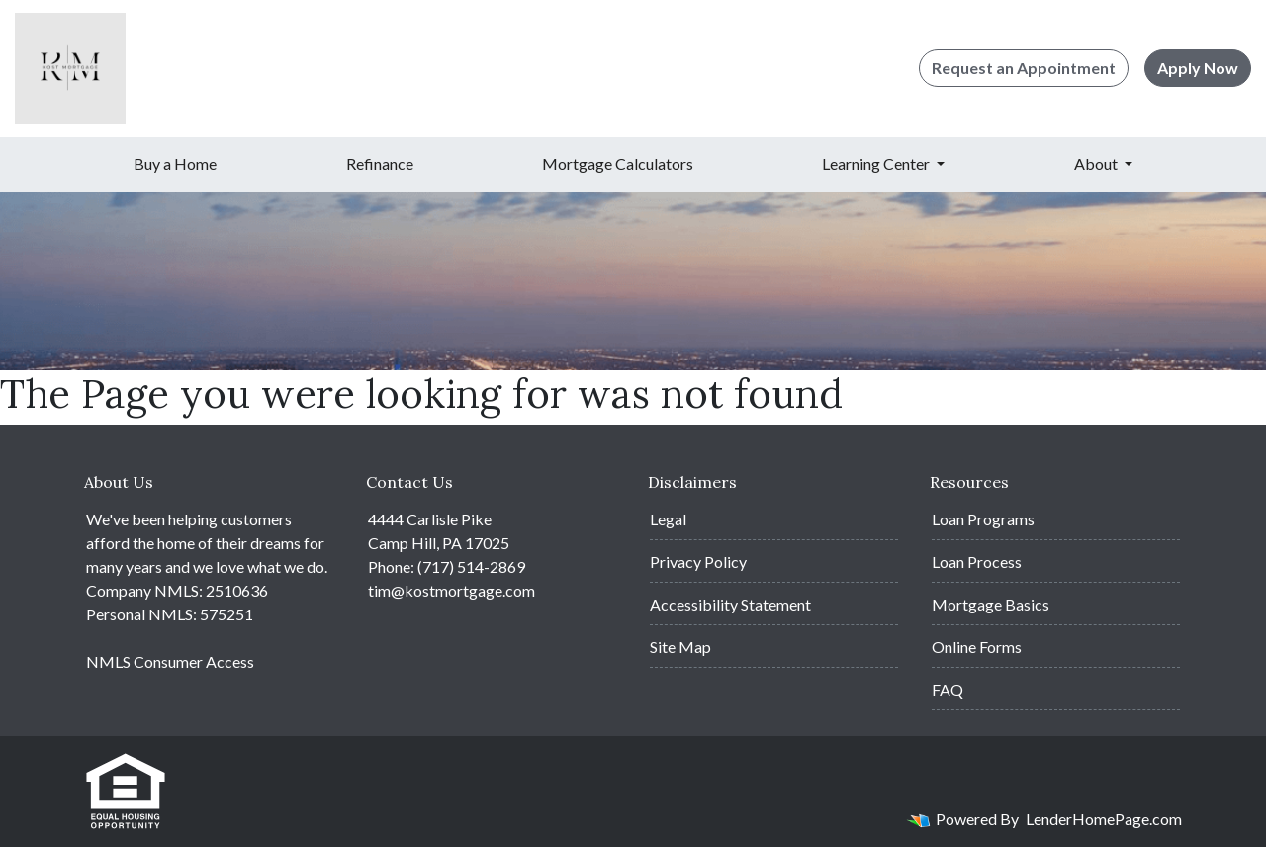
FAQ (947, 689)
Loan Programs (983, 519)
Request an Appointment (1024, 67)
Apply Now (1197, 67)
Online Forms (977, 646)
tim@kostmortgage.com (451, 590)
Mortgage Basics (990, 604)
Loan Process (977, 561)
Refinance (379, 163)
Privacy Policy (698, 561)
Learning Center (877, 163)
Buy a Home (175, 163)
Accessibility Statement (730, 604)
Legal (668, 519)
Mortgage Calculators (617, 163)
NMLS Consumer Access (170, 661)
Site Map (680, 646)
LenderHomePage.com (1104, 818)
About (1097, 163)
